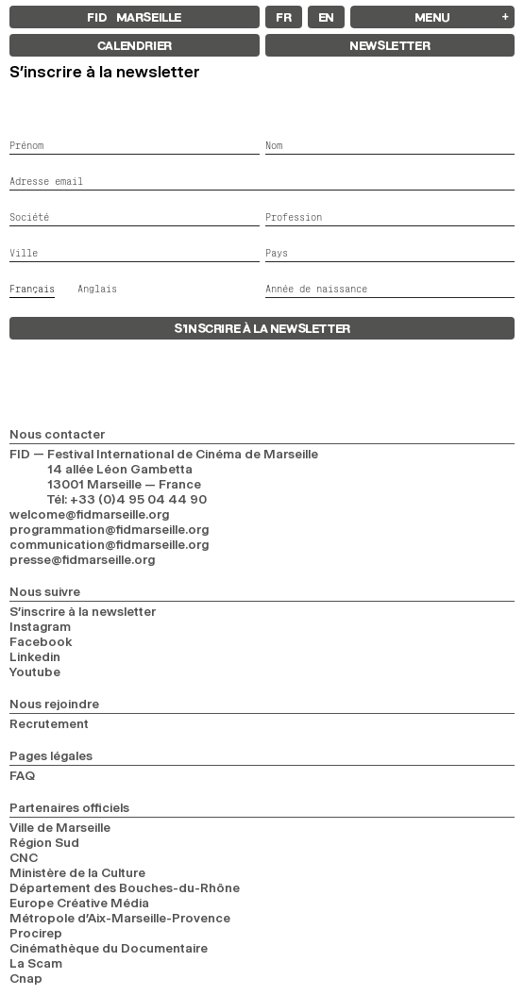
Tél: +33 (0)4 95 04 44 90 (127, 498)
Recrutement (49, 723)
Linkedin (34, 656)
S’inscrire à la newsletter (82, 611)
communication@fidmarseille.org (109, 544)
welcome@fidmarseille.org (89, 514)
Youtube (34, 671)
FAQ (22, 775)
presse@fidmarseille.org (82, 559)
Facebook (41, 641)
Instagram (40, 626)
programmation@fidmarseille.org (109, 529)
